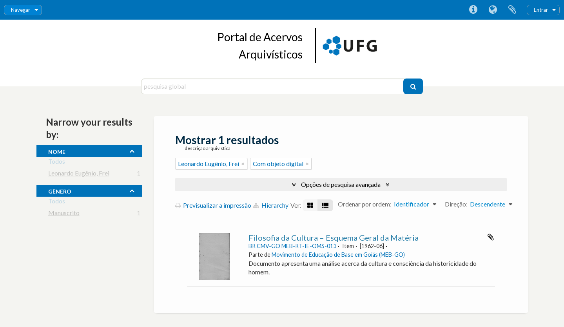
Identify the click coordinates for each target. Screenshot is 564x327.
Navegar (20, 10)
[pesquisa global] (273, 86)
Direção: (456, 204)
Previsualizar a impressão (213, 205)
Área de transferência (512, 10)
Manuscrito (64, 214)
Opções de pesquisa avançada (341, 184)
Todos (56, 162)
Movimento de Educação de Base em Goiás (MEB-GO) (338, 254)
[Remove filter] (243, 163)
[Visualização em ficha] (310, 205)
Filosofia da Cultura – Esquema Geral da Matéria (333, 237)
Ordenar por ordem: (365, 204)
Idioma (492, 10)
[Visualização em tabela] (325, 205)
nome (56, 150)
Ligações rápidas (473, 10)
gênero (59, 190)
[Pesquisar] (413, 86)
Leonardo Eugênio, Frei (78, 174)
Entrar (541, 10)
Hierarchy (270, 205)
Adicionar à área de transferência (491, 237)
